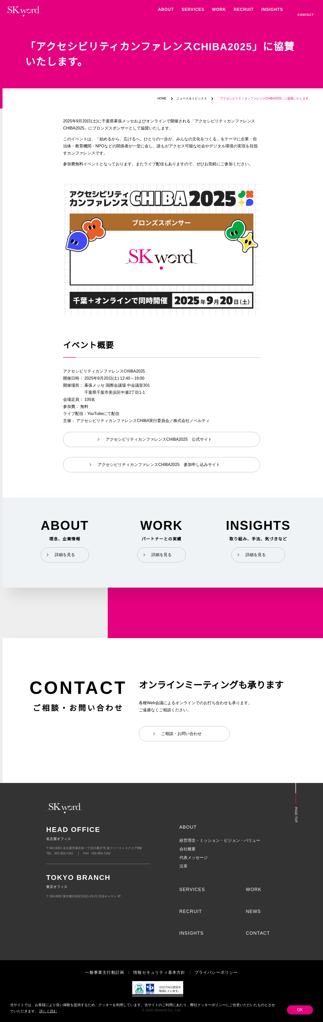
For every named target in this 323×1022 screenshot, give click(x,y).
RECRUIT (190, 911)
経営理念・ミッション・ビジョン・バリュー (219, 840)
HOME (163, 98)
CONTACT (258, 933)
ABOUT (188, 827)
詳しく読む (48, 1011)
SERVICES (191, 889)
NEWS (253, 911)
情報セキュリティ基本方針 (159, 972)
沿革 (183, 866)
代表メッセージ (193, 858)
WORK (253, 889)
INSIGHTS (191, 933)
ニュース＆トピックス (193, 98)
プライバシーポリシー (216, 972)
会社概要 (187, 849)
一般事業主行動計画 (104, 972)
